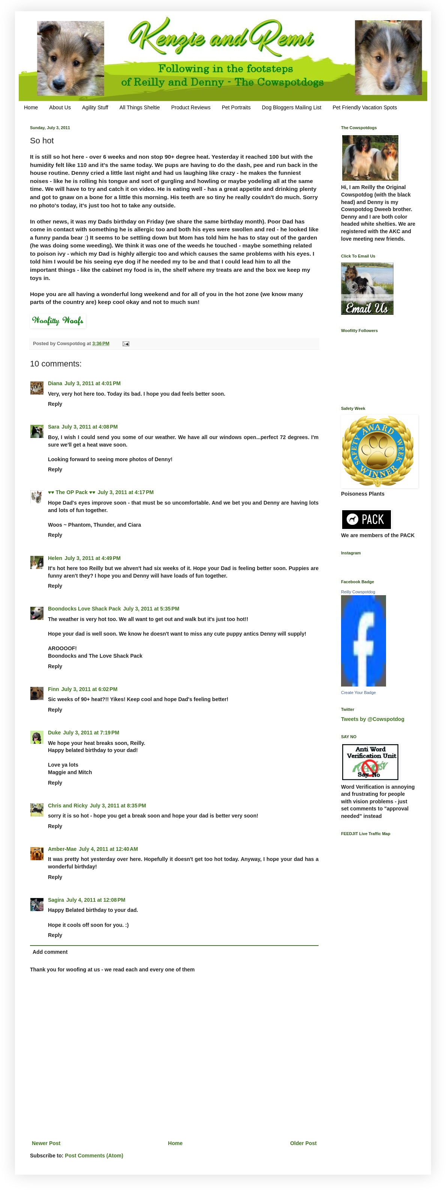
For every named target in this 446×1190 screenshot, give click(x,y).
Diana (55, 383)
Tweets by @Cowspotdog (372, 719)
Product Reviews (191, 107)
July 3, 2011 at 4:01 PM (92, 383)
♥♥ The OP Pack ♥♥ (71, 492)
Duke (54, 733)
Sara (53, 427)
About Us (60, 107)
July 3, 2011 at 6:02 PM (89, 689)
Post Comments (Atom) (94, 1156)
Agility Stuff (95, 107)
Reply (55, 404)
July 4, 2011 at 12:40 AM (108, 849)
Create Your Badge (358, 692)
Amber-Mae (62, 849)
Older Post (303, 1143)
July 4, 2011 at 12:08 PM (96, 900)
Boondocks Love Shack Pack (84, 609)
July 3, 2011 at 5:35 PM (151, 609)
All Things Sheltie (140, 107)
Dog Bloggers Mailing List (292, 107)
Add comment (50, 952)
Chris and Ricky (68, 806)
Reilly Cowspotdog (358, 592)
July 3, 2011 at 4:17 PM (125, 492)
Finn (53, 689)
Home (31, 107)
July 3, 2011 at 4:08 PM (89, 427)
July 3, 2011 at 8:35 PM (118, 806)
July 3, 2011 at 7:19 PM (91, 733)
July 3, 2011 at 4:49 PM (92, 558)
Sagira (56, 900)
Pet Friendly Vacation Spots (364, 107)
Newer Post (46, 1143)
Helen (55, 558)
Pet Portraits (236, 107)
